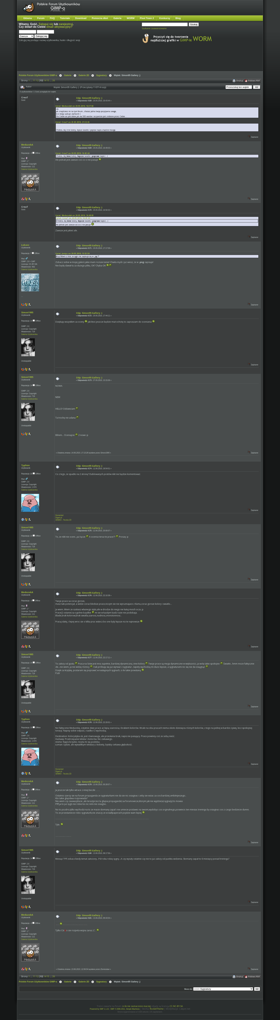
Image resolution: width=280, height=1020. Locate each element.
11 (34, 80)
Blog (178, 18)
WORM (130, 18)
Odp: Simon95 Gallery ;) (89, 98)
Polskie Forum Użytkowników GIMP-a (38, 75)
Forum (40, 18)
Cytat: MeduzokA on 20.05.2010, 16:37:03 (74, 106)
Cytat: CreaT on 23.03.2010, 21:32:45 (72, 122)
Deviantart (59, 515)
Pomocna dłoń (100, 18)
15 (48, 80)
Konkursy (164, 18)
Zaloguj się (46, 24)
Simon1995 (27, 312)
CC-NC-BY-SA (176, 1006)
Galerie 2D (84, 75)
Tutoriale (65, 18)
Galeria (117, 18)
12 (37, 80)
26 (53, 80)
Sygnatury (101, 75)
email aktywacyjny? (59, 26)
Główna (27, 18)
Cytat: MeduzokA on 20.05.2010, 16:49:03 (74, 215)
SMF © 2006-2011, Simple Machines (125, 1009)
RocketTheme (157, 1008)
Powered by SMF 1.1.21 (99, 1009)
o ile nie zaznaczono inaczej (136, 1006)
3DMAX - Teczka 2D (63, 520)
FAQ (52, 18)
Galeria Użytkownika (29, 169)
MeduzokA (27, 144)
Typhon (25, 465)
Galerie (67, 75)
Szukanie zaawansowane (154, 28)
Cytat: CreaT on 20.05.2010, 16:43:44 (72, 153)
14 (45, 80)
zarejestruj (66, 24)
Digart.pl (58, 518)
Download (80, 18)
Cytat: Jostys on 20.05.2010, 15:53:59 (72, 253)
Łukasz (25, 244)
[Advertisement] (86, 60)
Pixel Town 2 (147, 18)
